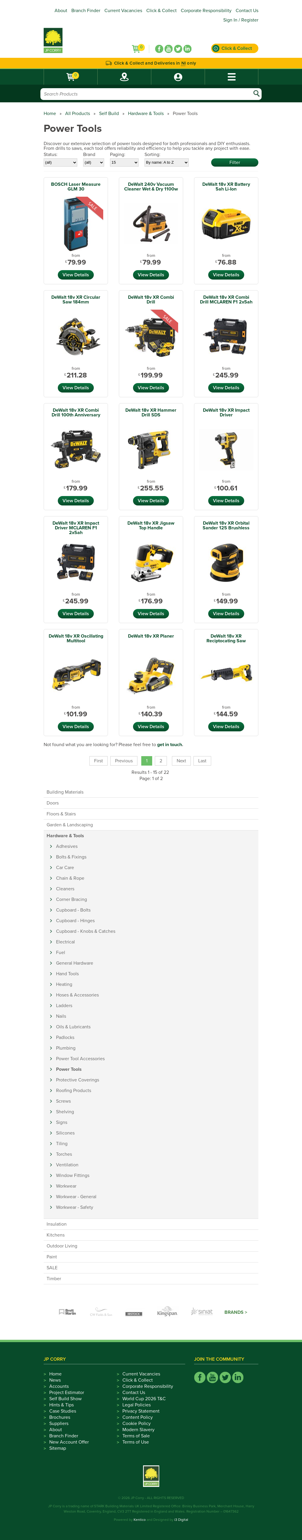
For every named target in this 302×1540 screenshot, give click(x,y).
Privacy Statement (141, 1411)
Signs (61, 1122)
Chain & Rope (70, 878)
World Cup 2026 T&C (144, 1399)
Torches (64, 1154)
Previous (124, 761)
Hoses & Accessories (77, 995)
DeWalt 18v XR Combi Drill (151, 299)
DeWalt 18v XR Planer (151, 636)
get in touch (169, 745)
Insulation (57, 1224)
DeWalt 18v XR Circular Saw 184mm (75, 299)
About (61, 11)
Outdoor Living (62, 1246)
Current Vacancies (123, 11)
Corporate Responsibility (206, 11)
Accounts (59, 1386)
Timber (54, 1279)
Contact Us (247, 11)
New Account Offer (69, 1442)
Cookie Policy (136, 1423)
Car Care (65, 867)
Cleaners (65, 888)
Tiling (62, 1143)
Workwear (66, 1186)
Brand (89, 154)
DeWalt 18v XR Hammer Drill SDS (150, 412)
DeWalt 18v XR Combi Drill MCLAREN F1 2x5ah (226, 299)
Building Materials (65, 792)
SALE (52, 1268)
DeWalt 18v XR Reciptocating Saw (226, 638)
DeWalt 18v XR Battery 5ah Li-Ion (226, 186)
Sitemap (57, 1448)
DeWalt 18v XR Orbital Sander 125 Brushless (226, 525)
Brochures (59, 1417)
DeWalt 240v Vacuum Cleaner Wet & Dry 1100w (151, 186)
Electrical (65, 942)
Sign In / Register (240, 20)
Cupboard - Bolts (73, 910)
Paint (52, 1257)
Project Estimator (66, 1392)
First (98, 761)
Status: (51, 154)
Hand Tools (67, 973)
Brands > (235, 1312)
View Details (76, 275)
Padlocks (65, 1037)
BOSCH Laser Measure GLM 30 (76, 186)
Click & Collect (161, 11)
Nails (61, 1016)
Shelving (65, 1111)
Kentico (140, 1520)
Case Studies (62, 1411)
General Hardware (74, 963)
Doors (53, 803)
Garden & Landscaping (70, 825)
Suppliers (58, 1423)
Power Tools (69, 1069)
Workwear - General (76, 1196)
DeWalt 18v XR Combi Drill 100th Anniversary (76, 412)
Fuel (60, 952)
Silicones (65, 1133)
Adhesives (67, 846)
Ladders (64, 1005)
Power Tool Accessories (80, 1058)
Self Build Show (65, 1399)
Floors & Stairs (61, 814)
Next (181, 761)
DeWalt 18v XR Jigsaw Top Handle (150, 525)
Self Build (109, 113)
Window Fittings (72, 1175)
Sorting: (152, 154)
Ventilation (67, 1165)
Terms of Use (135, 1442)
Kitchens (56, 1235)
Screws (63, 1101)
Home (50, 113)
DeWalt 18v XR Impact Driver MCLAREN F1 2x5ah (75, 528)
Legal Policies (136, 1405)
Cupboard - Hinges (75, 920)
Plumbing (66, 1048)
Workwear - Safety (74, 1207)
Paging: (117, 154)
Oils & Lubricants (73, 1027)
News (55, 1380)
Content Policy (137, 1417)
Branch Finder (85, 11)
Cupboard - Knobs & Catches (85, 931)
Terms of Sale (136, 1436)
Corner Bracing (71, 899)
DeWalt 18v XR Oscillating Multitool (76, 638)
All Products (77, 113)
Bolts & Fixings (71, 857)
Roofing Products (73, 1090)
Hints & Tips (61, 1405)
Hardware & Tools (146, 113)
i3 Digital (181, 1520)
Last (202, 761)
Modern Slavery (138, 1430)
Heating (64, 984)
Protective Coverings (77, 1080)
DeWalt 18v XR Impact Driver (226, 412)
